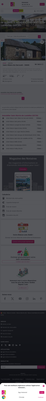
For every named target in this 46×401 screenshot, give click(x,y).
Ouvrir (41, 392)
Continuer (40, 397)
